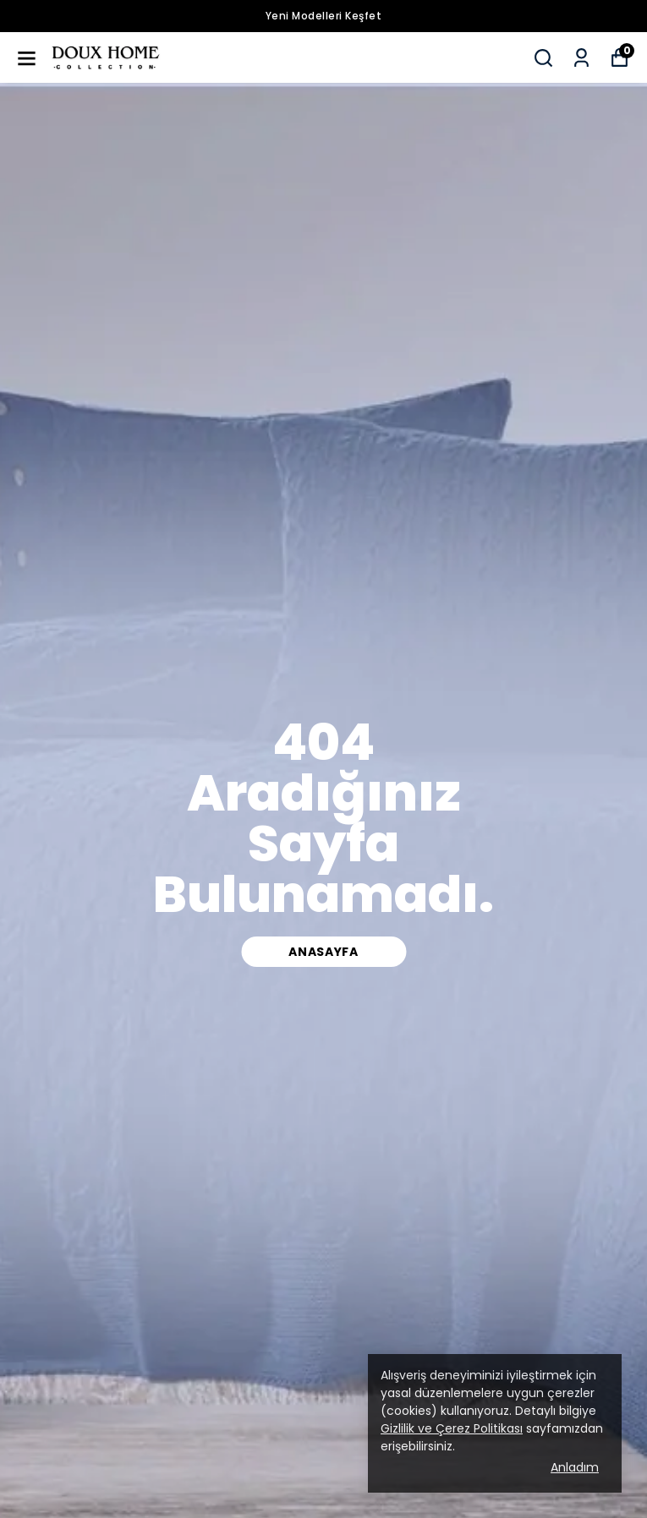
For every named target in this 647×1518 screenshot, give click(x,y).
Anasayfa (323, 951)
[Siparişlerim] (581, 57)
